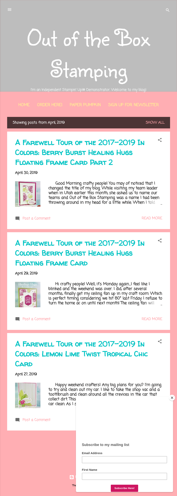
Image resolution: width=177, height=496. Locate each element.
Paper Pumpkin (85, 105)
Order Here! (49, 105)
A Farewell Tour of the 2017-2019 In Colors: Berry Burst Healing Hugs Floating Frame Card (79, 253)
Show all (155, 122)
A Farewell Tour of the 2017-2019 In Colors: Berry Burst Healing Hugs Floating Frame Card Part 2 (79, 152)
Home (24, 105)
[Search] (167, 11)
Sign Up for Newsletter (133, 105)
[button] (159, 141)
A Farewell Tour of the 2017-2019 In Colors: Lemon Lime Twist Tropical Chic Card (81, 354)
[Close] (172, 398)
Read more (152, 218)
